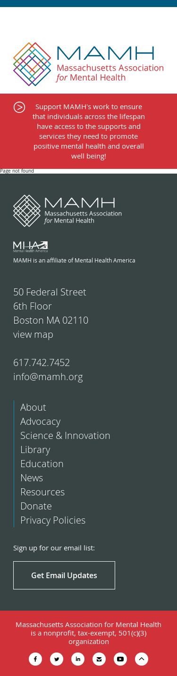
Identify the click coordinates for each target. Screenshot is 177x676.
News (31, 477)
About (33, 407)
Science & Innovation (65, 435)
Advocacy (40, 421)
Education (42, 463)
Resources (42, 491)
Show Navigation (161, 20)
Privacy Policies (52, 520)
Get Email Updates (64, 575)
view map (33, 334)
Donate (36, 506)
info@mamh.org (48, 376)
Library (35, 449)
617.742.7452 (41, 362)
